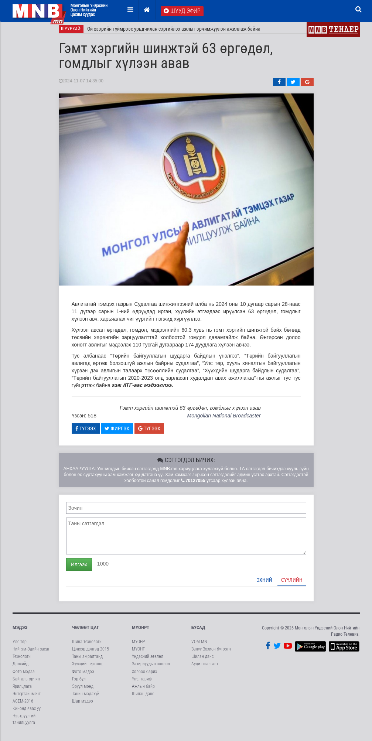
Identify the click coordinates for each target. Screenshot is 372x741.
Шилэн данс (143, 698)
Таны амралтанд (87, 660)
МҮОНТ (138, 653)
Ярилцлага (22, 690)
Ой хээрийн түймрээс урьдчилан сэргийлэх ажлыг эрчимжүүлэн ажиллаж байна (173, 33)
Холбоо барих (144, 675)
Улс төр (20, 646)
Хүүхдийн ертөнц (87, 668)
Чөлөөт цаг (85, 631)
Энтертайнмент (27, 698)
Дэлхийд (20, 668)
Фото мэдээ (24, 675)
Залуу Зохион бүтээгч (211, 653)
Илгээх (79, 568)
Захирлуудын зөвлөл (151, 668)
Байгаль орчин (26, 683)
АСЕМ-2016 (23, 705)
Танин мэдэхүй (85, 698)
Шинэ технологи (87, 646)
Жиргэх (117, 433)
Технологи (22, 660)
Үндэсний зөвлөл (147, 660)
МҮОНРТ (140, 631)
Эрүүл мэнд (82, 690)
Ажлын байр (143, 690)
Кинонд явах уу (27, 713)
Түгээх (85, 433)
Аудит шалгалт (204, 668)
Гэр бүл (79, 683)
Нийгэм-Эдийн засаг (31, 653)
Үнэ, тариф (142, 683)
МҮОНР (138, 646)
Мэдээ (20, 631)
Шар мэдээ (82, 705)
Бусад (198, 631)
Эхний (264, 584)
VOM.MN (199, 646)
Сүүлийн (292, 584)
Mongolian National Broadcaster (223, 420)
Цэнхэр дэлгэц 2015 (90, 653)
